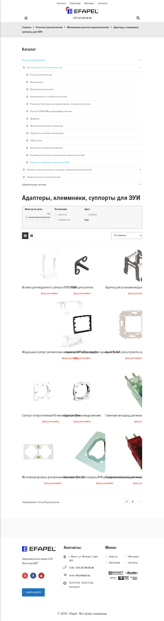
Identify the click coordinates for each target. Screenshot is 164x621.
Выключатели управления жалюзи (46, 147)
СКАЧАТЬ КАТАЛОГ (33, 592)
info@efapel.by (82, 575)
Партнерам (75, 3)
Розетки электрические (41, 74)
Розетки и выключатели (49, 27)
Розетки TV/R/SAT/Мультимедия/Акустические (51, 111)
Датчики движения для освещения (46, 125)
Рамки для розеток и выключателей (44, 177)
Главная (26, 27)
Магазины (89, 3)
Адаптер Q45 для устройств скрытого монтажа (133, 352)
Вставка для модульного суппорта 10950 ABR (49, 287)
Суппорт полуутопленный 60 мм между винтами (51, 415)
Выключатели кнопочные (42, 89)
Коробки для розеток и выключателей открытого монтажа (57, 155)
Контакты (102, 3)
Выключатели (36, 82)
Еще (87, 220)
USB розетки (36, 140)
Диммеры (34, 118)
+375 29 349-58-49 (82, 18)
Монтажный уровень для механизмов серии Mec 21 (53, 477)
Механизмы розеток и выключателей (88, 27)
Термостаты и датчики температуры (47, 133)
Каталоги (61, 3)
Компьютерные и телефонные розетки (48, 96)
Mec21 (63, 215)
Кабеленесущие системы (34, 184)
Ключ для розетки (82, 287)
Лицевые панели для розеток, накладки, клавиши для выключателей (59, 169)
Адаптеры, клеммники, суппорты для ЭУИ (49, 162)
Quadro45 (64, 220)
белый (93, 215)
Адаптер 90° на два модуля (82, 352)
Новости (113, 556)
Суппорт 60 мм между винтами (82, 415)
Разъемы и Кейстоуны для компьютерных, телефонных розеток (60, 104)
